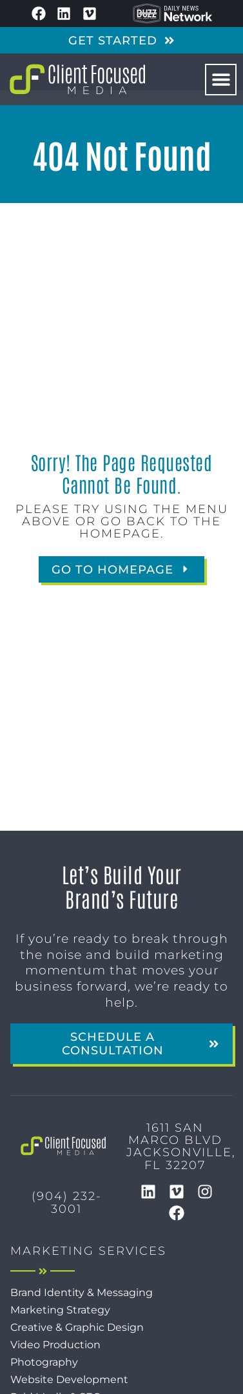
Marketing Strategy (60, 1310)
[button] (221, 79)
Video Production (55, 1345)
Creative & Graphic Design (77, 1327)
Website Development (69, 1379)
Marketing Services (88, 1250)
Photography (44, 1362)
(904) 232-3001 (67, 1202)
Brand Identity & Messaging (81, 1292)
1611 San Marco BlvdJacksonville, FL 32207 (181, 1146)
